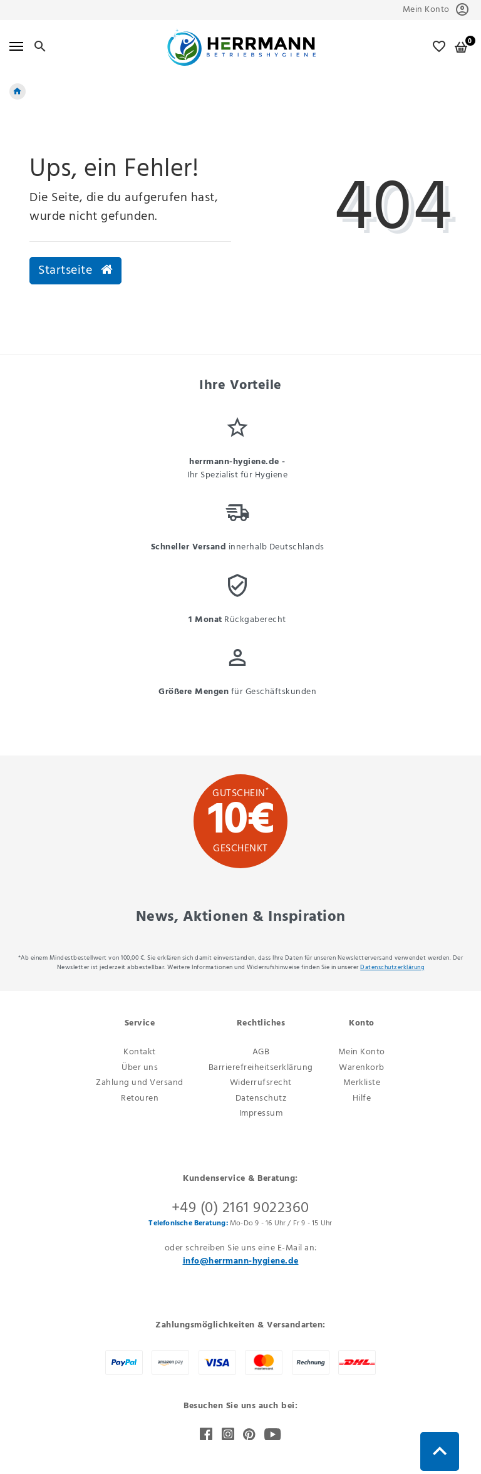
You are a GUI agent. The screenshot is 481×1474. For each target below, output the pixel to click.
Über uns (140, 1068)
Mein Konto (361, 1052)
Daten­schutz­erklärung (392, 967)
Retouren (139, 1098)
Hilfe (362, 1098)
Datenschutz (261, 1098)
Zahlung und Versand (140, 1083)
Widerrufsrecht (261, 1083)
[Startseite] (17, 91)
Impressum (261, 1113)
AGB (261, 1052)
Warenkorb (362, 1068)
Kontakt (139, 1052)
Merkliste (362, 1083)
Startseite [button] (75, 271)
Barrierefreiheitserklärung (261, 1068)
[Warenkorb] (461, 47)
